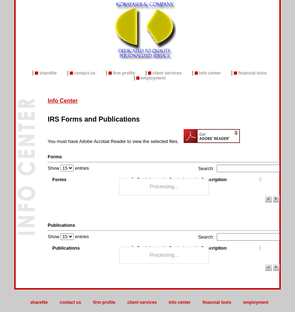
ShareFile (48, 73)
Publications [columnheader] (66, 248)
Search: (239, 168)
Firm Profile (124, 73)
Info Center (210, 73)
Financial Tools (252, 73)
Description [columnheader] (214, 179)
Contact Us (84, 73)
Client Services (167, 73)
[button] (268, 199)
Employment (153, 78)
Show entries (68, 168)
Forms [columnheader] (59, 179)
